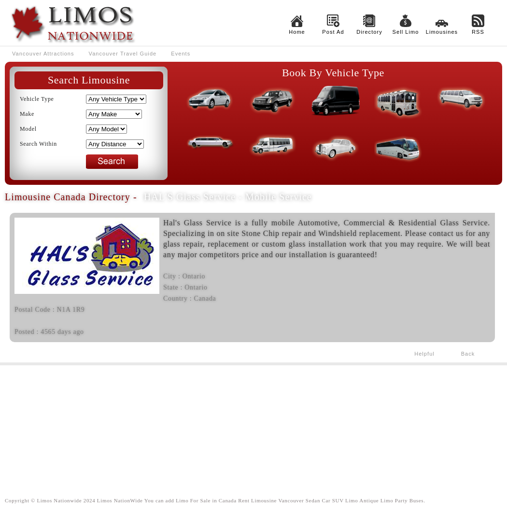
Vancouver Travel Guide (123, 53)
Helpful (424, 354)
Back (468, 354)
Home (297, 32)
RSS (478, 32)
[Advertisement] (253, 423)
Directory (369, 32)
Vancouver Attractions (43, 53)
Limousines (442, 32)
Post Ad (333, 32)
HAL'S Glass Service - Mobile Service (228, 197)
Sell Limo (406, 32)
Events (180, 53)
